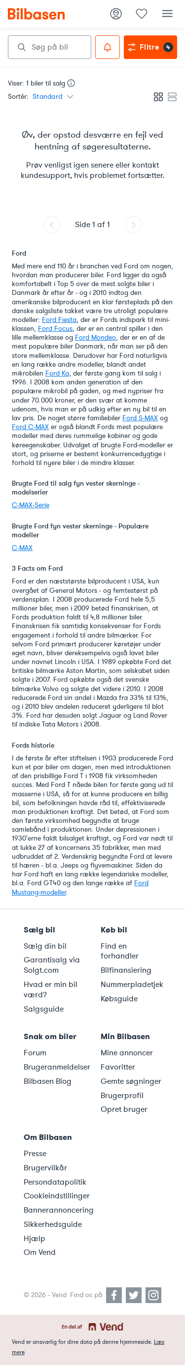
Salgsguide (44, 1009)
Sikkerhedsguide (53, 1224)
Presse (35, 1153)
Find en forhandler (120, 951)
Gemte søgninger (131, 1081)
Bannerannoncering (56, 1210)
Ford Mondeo (95, 337)
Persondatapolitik (55, 1182)
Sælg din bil (45, 946)
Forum (35, 1052)
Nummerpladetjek (132, 984)
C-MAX (22, 547)
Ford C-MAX (30, 427)
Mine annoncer (127, 1052)
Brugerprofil (122, 1095)
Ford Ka (57, 373)
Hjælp (34, 1238)
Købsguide (119, 998)
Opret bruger (124, 1109)
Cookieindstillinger (56, 1196)
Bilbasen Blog (48, 1081)
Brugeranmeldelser (56, 1067)
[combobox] (49, 47)
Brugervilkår (45, 1167)
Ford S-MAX (140, 418)
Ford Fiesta (59, 319)
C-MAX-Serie (30, 505)
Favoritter (118, 1067)
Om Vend (40, 1252)
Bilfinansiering (126, 970)
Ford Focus (55, 328)
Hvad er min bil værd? (50, 989)
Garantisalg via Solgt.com (52, 965)
